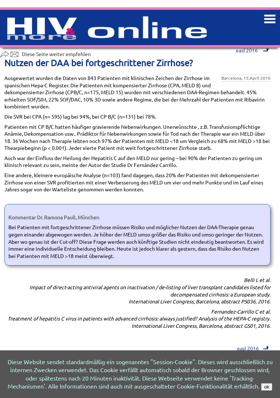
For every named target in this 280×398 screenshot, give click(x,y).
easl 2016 (253, 348)
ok (266, 387)
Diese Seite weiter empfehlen (45, 54)
